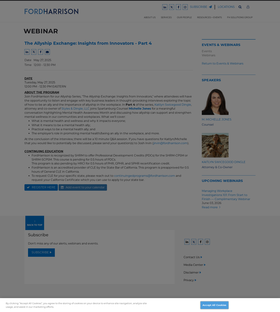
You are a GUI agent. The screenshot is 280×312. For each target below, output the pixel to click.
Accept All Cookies (214, 308)
